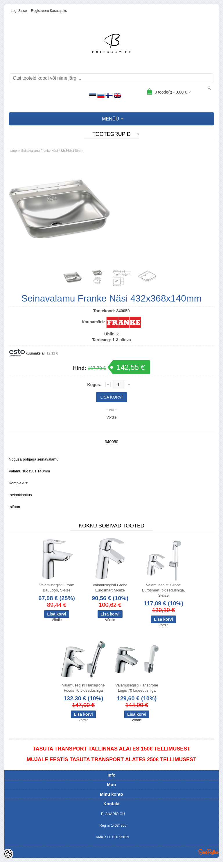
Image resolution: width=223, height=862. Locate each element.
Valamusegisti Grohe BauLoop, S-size (56, 587)
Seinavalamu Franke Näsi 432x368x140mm (52, 150)
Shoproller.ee (208, 852)
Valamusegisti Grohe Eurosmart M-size (110, 587)
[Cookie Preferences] (8, 854)
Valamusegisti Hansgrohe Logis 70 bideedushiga (136, 688)
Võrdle (112, 417)
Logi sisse (19, 11)
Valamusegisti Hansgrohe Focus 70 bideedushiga (83, 688)
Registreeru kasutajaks (49, 11)
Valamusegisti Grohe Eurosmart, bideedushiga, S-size (163, 590)
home (13, 150)
